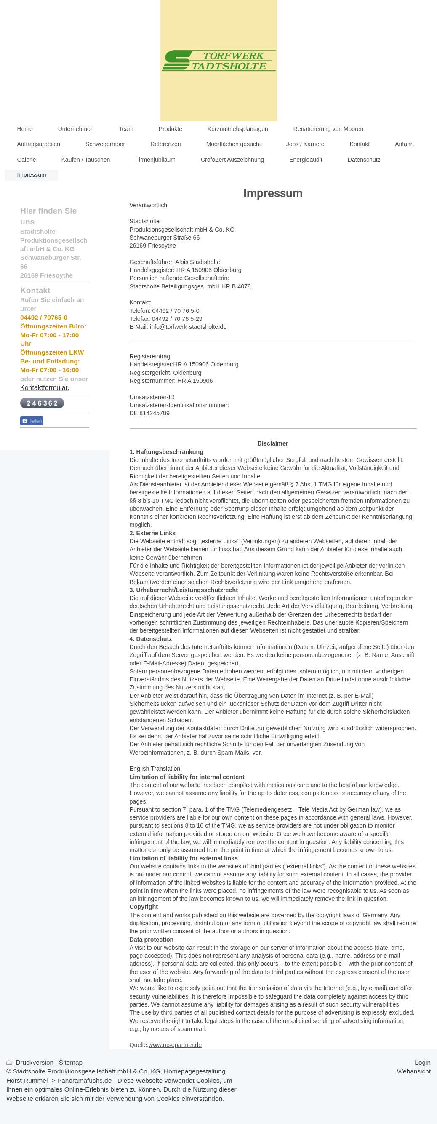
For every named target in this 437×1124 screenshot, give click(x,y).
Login (423, 1062)
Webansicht (414, 1071)
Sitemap (71, 1062)
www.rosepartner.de (175, 1044)
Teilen (32, 421)
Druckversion (30, 1062)
